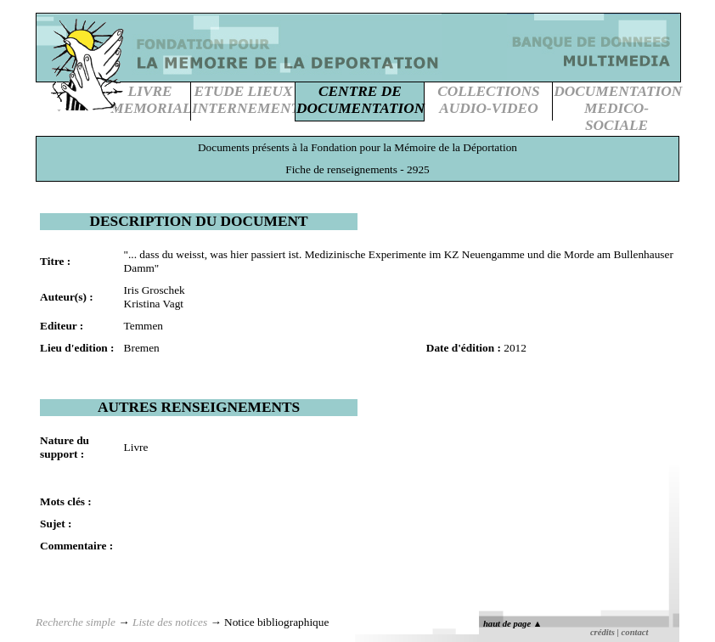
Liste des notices (169, 622)
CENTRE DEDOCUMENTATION (360, 99)
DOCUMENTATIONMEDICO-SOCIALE (618, 108)
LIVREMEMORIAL (150, 99)
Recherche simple (75, 622)
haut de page (512, 623)
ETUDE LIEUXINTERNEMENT (246, 99)
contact (635, 632)
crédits (602, 632)
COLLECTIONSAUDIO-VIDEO (488, 99)
